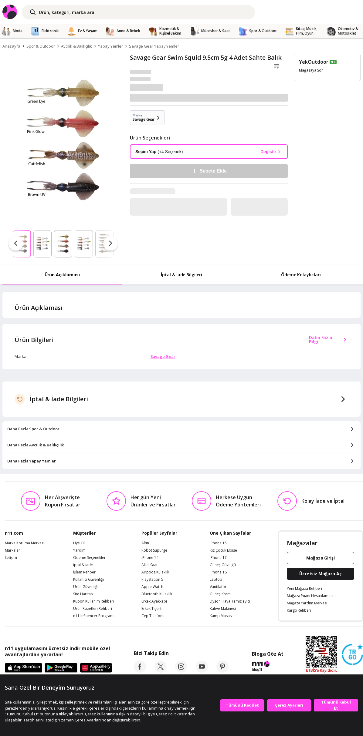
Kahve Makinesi (223, 608)
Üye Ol (79, 543)
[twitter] (160, 670)
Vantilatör (218, 586)
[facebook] (140, 670)
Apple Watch (152, 586)
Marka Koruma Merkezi (24, 543)
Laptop (216, 579)
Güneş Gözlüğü (223, 565)
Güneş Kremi (221, 594)
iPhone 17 (218, 557)
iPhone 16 (218, 572)
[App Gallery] (96, 668)
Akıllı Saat (149, 565)
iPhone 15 (218, 543)
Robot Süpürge (154, 550)
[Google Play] (61, 668)
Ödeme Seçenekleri (90, 557)
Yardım (79, 550)
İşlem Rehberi (85, 572)
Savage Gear (163, 356)
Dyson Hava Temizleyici (230, 601)
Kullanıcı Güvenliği (88, 579)
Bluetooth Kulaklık (156, 594)
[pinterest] (222, 670)
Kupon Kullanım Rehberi (93, 601)
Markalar (12, 550)
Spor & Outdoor (40, 46)
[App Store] (23, 668)
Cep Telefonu (153, 615)
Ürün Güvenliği (85, 586)
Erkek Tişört (151, 608)
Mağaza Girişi (320, 558)
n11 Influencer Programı (93, 615)
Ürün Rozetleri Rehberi (92, 608)
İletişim (11, 557)
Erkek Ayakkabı (154, 601)
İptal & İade (83, 565)
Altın (145, 543)
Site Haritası (83, 594)
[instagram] (181, 670)
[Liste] (276, 66)
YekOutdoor (313, 62)
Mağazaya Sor (311, 70)
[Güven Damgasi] (352, 655)
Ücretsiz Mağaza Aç (320, 573)
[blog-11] (267, 667)
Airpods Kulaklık (155, 572)
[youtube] (202, 670)
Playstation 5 (152, 579)
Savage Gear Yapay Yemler (154, 46)
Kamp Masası (221, 615)
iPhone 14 (149, 557)
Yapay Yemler (110, 46)
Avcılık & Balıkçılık (76, 46)
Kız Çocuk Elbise (223, 550)
